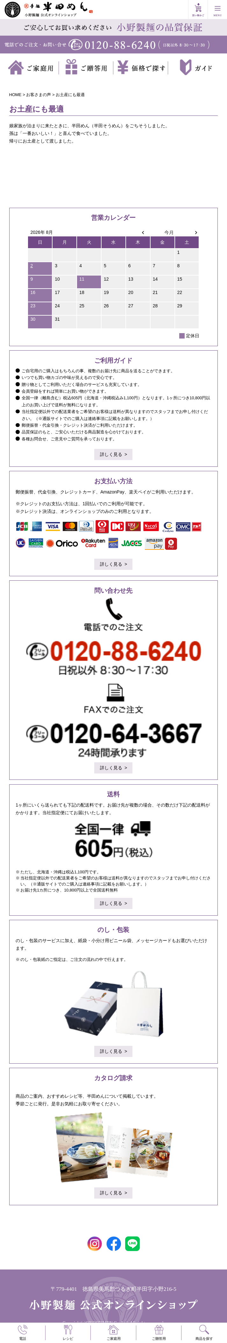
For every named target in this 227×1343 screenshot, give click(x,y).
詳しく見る (111, 454)
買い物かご (198, 9)
